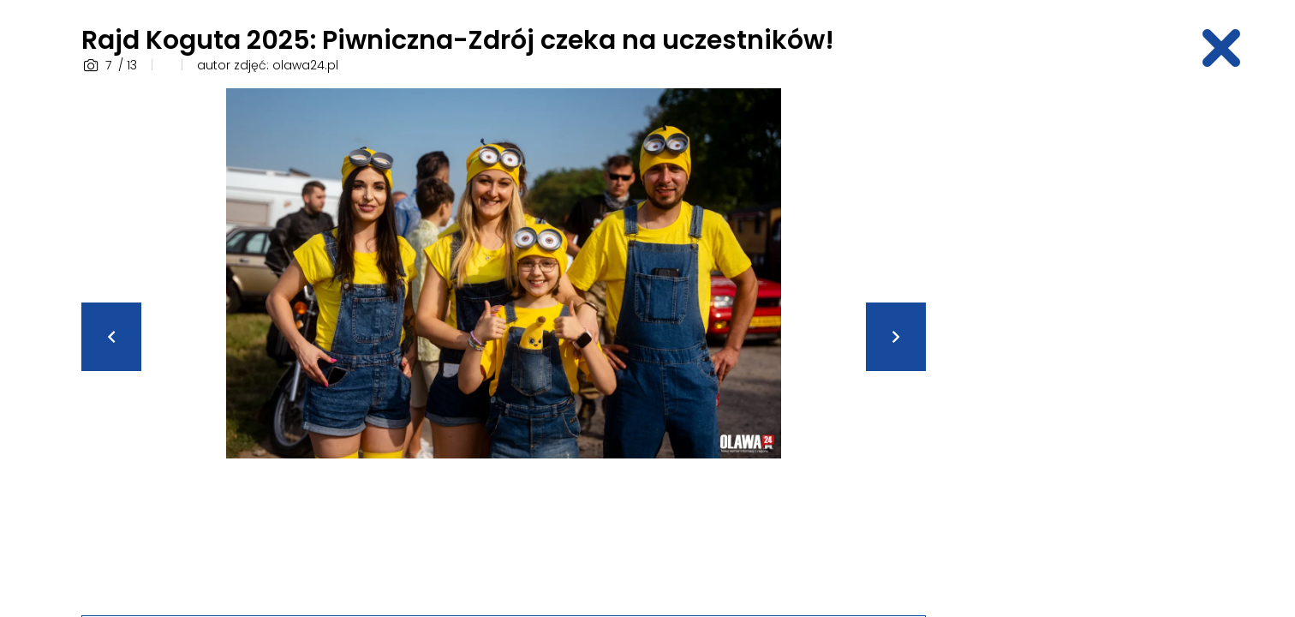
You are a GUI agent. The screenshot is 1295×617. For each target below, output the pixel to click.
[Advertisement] (1080, 345)
